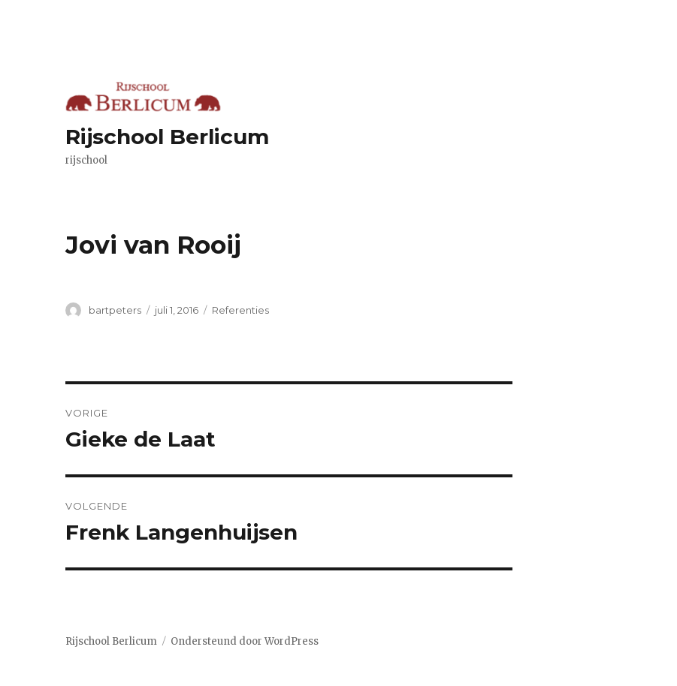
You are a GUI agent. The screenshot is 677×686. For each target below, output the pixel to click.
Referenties (240, 310)
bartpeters (115, 310)
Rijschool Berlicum (167, 136)
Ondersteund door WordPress (245, 641)
